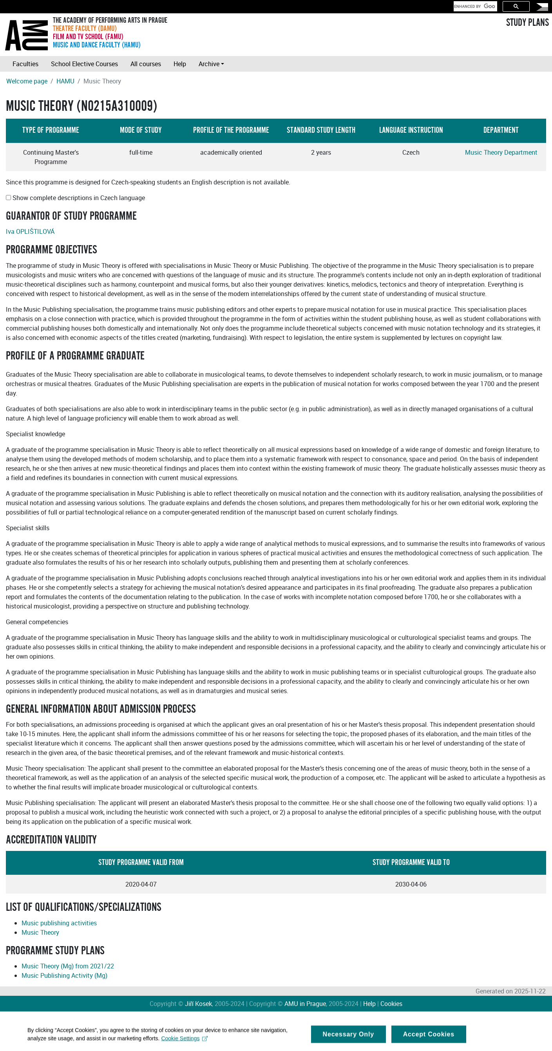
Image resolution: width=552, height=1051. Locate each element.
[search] (474, 6)
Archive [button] (209, 64)
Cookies (391, 1003)
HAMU (65, 81)
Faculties (25, 64)
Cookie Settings (184, 1041)
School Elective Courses (84, 64)
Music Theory (40, 932)
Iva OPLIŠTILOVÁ (30, 231)
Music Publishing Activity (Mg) (64, 975)
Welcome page (26, 81)
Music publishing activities (59, 923)
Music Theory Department (501, 152)
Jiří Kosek (198, 1003)
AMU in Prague (305, 1003)
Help (180, 64)
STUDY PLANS (527, 22)
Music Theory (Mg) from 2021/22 (68, 966)
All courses (145, 64)
